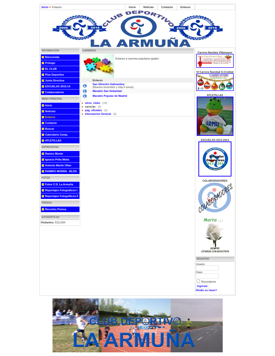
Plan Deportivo (54, 74)
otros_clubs (93, 102)
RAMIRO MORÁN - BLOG (61, 171)
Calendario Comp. (56, 134)
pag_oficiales (94, 110)
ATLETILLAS (53, 140)
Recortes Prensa (55, 209)
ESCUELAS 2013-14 (57, 86)
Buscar (49, 128)
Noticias (148, 7)
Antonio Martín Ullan (58, 165)
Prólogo (50, 62)
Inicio (45, 7)
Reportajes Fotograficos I (61, 190)
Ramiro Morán (54, 153)
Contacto (167, 7)
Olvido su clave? (206, 290)
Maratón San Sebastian (107, 90)
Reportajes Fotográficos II (61, 196)
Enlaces (185, 7)
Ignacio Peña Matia (57, 159)
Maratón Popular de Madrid (110, 95)
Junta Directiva (54, 80)
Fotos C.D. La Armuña (59, 184)
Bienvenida (52, 57)
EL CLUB (51, 68)
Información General (98, 113)
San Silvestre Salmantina (108, 84)
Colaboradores (54, 92)
